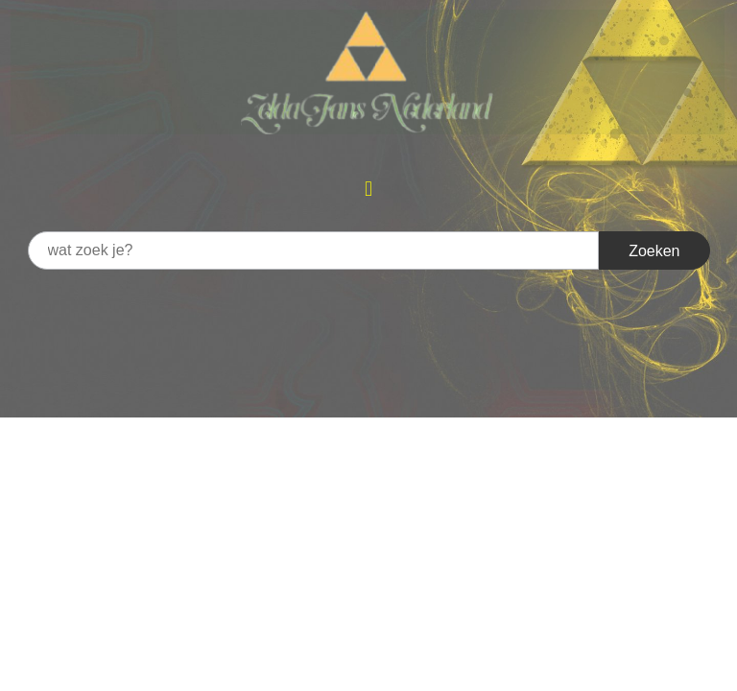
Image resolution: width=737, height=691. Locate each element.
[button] (368, 188)
